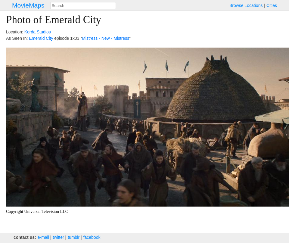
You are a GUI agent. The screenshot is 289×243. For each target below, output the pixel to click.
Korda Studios (37, 32)
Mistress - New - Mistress (105, 38)
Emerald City (41, 38)
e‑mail (43, 237)
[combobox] (83, 5)
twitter (58, 237)
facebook (92, 237)
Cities (271, 5)
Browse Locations (246, 5)
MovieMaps (28, 5)
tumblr (73, 237)
